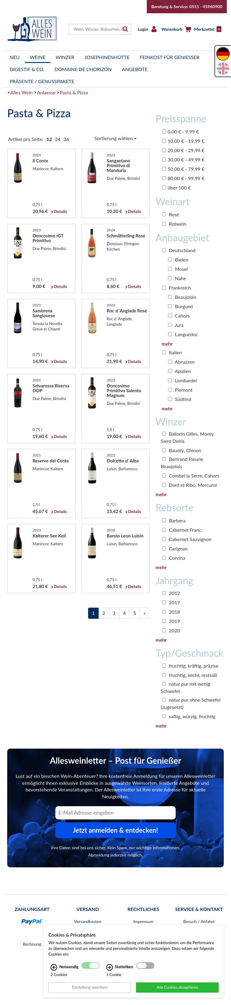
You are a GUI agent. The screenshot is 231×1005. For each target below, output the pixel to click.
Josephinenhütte (107, 57)
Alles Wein (21, 92)
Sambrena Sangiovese (43, 313)
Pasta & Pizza (74, 92)
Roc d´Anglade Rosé (127, 310)
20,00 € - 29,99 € (183, 150)
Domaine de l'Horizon (83, 69)
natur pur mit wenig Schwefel (185, 687)
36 (66, 139)
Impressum (143, 921)
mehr (167, 343)
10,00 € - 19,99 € (183, 141)
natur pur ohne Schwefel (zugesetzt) (190, 703)
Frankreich (176, 287)
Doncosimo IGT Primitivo (47, 238)
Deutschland (178, 250)
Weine (37, 57)
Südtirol (179, 399)
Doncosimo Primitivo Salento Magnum (124, 390)
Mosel (178, 269)
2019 (171, 621)
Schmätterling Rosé (126, 235)
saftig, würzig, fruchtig (188, 716)
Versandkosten (87, 921)
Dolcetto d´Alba (123, 460)
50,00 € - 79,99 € (183, 169)
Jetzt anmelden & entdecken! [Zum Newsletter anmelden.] (115, 830)
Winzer (65, 57)
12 (49, 139)
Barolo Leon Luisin (125, 535)
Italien (172, 352)
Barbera (173, 520)
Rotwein (174, 224)
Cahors (178, 315)
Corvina (173, 558)
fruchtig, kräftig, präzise (190, 665)
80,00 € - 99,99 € (183, 178)
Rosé (170, 214)
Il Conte (40, 160)
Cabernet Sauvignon (186, 539)
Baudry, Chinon (181, 450)
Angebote (134, 69)
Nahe (177, 278)
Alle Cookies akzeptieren (177, 993)
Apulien (179, 371)
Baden (178, 259)
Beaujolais (182, 297)
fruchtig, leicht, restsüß (189, 675)
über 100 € (176, 187)
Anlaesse (46, 92)
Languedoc (183, 334)
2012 (171, 593)
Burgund (180, 306)
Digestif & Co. (27, 69)
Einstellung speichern (90, 993)
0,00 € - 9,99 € (180, 131)
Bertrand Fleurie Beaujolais (182, 462)
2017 (171, 602)
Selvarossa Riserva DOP (50, 388)
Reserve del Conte (50, 460)
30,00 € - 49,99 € (183, 159)
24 (58, 139)
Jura (175, 325)
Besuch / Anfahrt (199, 921)
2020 (171, 630)
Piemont (180, 390)
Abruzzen (181, 362)
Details (60, 211)
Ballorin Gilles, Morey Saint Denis (187, 437)
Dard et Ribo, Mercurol (189, 485)
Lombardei (182, 380)
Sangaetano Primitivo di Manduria (118, 165)
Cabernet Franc (181, 530)
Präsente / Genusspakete (42, 81)
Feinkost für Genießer (169, 57)
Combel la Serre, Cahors (190, 475)
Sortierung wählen (115, 138)
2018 (171, 612)
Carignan (175, 548)
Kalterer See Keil (49, 535)
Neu (15, 57)
